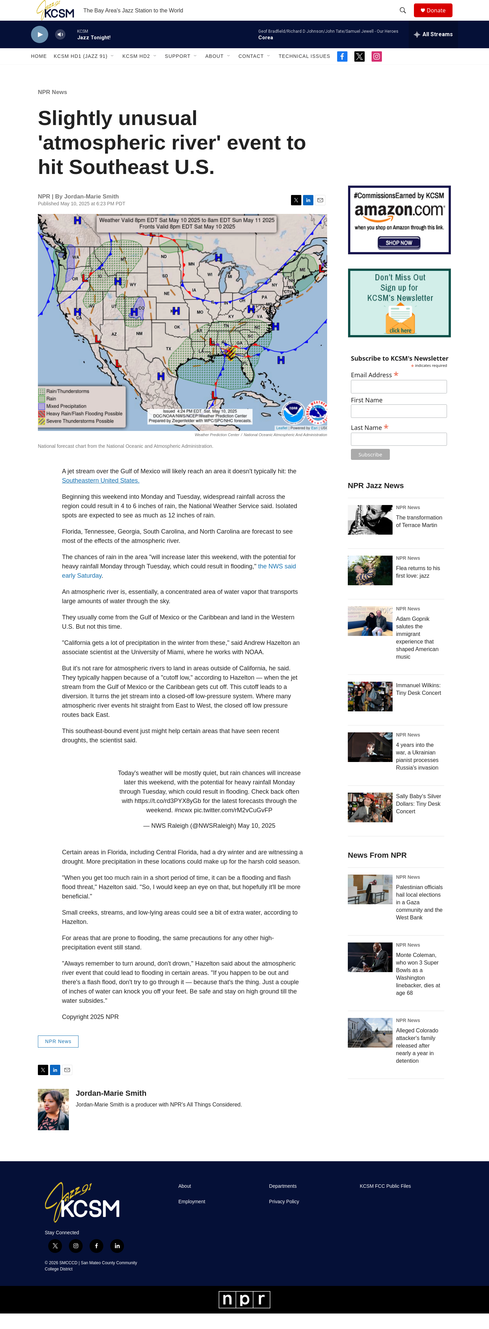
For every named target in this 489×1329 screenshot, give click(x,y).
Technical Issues (304, 71)
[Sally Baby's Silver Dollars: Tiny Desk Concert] (370, 823)
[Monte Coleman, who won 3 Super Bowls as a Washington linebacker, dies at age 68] (370, 973)
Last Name (370, 442)
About (214, 71)
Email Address (375, 389)
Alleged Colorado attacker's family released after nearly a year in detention (417, 1061)
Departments (282, 1201)
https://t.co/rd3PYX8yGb (168, 816)
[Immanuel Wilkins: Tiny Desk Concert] (370, 712)
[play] (39, 50)
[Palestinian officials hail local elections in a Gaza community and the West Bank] (370, 905)
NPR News (52, 107)
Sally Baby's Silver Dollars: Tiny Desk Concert (418, 819)
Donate (440, 18)
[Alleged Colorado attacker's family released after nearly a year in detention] (370, 1048)
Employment (191, 1217)
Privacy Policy (284, 1217)
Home (39, 71)
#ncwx (183, 825)
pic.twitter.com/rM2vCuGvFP (233, 825)
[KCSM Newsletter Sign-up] (399, 318)
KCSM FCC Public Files (385, 1201)
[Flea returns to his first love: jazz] (370, 586)
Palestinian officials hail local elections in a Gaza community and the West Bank (419, 918)
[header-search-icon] (406, 18)
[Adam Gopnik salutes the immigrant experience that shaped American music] (370, 636)
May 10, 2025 (256, 841)
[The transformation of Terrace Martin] (370, 535)
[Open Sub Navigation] (112, 71)
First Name (367, 415)
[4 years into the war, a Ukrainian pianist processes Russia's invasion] (370, 762)
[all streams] (433, 50)
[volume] (60, 50)
